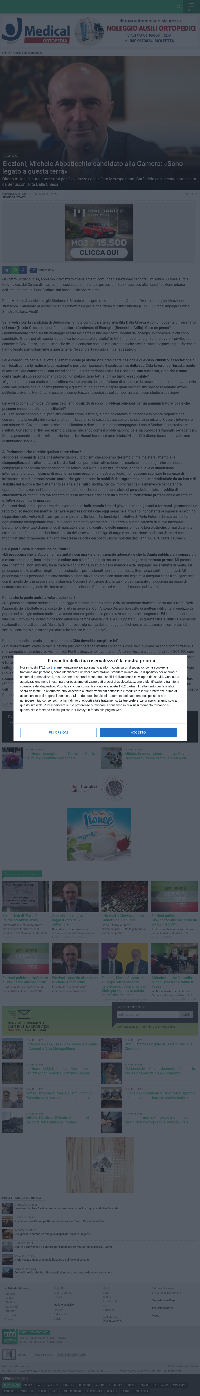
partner (51, 667)
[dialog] (100, 698)
